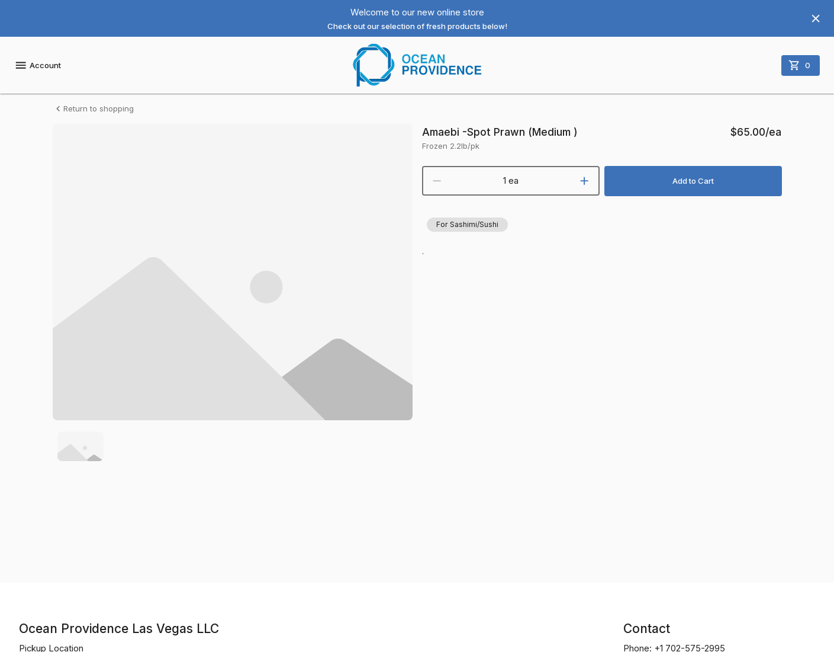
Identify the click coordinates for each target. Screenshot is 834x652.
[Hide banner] (815, 18)
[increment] (584, 180)
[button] (467, 225)
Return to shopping (93, 108)
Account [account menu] (37, 65)
